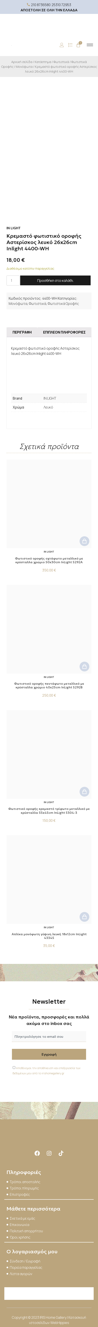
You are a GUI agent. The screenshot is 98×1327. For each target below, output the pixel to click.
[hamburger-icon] (90, 45)
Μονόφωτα (24, 66)
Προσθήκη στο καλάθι (55, 280)
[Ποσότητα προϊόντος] (13, 281)
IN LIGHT (50, 398)
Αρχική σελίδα (21, 62)
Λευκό (48, 407)
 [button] (84, 541)
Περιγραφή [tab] (22, 332)
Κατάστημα (43, 62)
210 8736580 (41, 4)
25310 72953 (61, 4)
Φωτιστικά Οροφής (63, 303)
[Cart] (78, 45)
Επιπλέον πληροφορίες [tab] (64, 332)
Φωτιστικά (61, 62)
